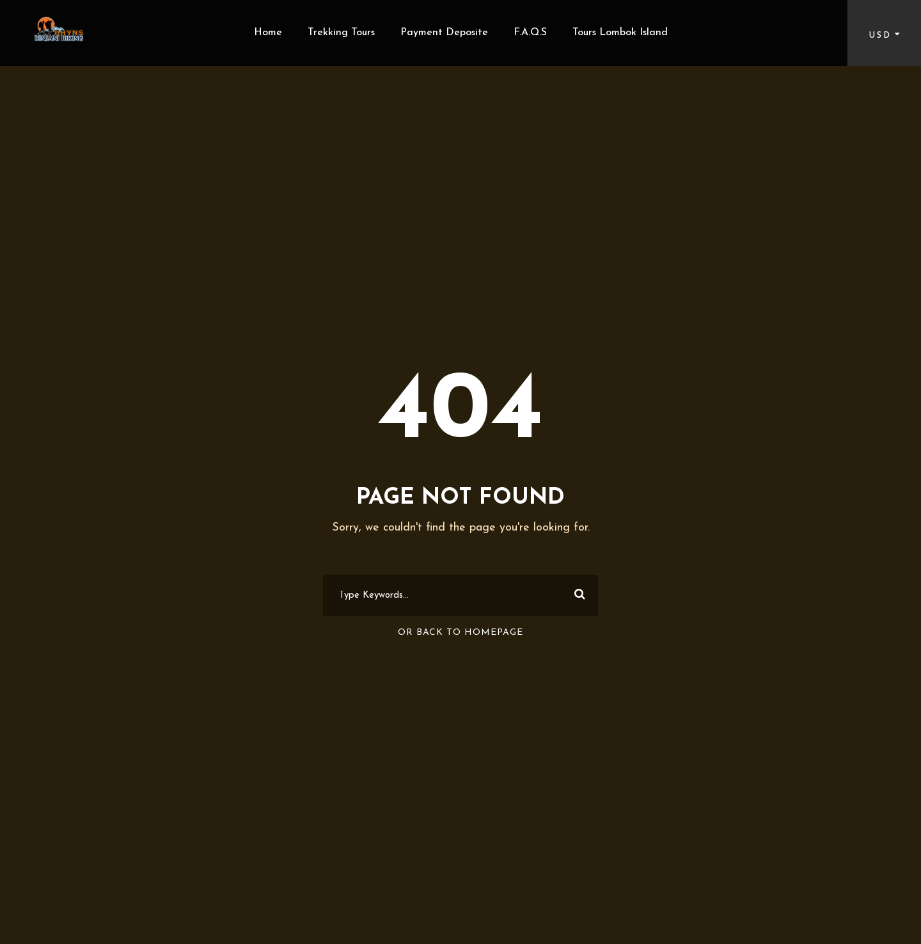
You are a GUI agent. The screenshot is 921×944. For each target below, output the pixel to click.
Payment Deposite (444, 33)
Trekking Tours (341, 33)
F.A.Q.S (530, 33)
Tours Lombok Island (620, 33)
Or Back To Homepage (460, 632)
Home (268, 33)
